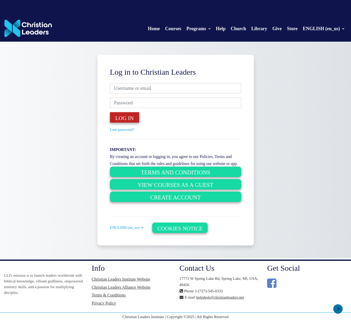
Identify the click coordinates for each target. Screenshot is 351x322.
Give (277, 28)
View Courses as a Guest (175, 185)
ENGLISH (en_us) (322, 28)
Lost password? (122, 130)
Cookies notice (179, 228)
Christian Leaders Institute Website (121, 279)
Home (154, 28)
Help (221, 28)
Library (259, 28)
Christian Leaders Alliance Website (121, 287)
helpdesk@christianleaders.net (220, 297)
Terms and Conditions (175, 172)
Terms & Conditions (109, 295)
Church (238, 28)
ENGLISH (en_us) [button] (125, 227)
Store (292, 28)
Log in (124, 118)
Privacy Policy (104, 303)
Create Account (175, 197)
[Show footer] (338, 309)
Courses (173, 28)
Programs (196, 28)
